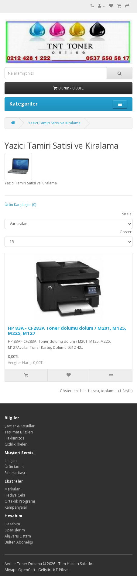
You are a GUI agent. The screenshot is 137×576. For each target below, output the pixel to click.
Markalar (12, 489)
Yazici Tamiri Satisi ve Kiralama (54, 123)
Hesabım (12, 524)
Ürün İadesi (14, 466)
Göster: (126, 231)
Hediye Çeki (15, 495)
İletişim (11, 460)
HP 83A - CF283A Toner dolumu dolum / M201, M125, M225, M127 (67, 330)
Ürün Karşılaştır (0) (20, 204)
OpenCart (26, 569)
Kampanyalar (16, 507)
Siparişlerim (15, 530)
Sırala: (127, 214)
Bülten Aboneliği (19, 542)
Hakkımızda (15, 438)
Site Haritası (15, 472)
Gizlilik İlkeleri (16, 444)
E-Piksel (62, 569)
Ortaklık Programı (20, 501)
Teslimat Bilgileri (19, 432)
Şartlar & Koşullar (20, 426)
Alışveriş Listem (18, 536)
